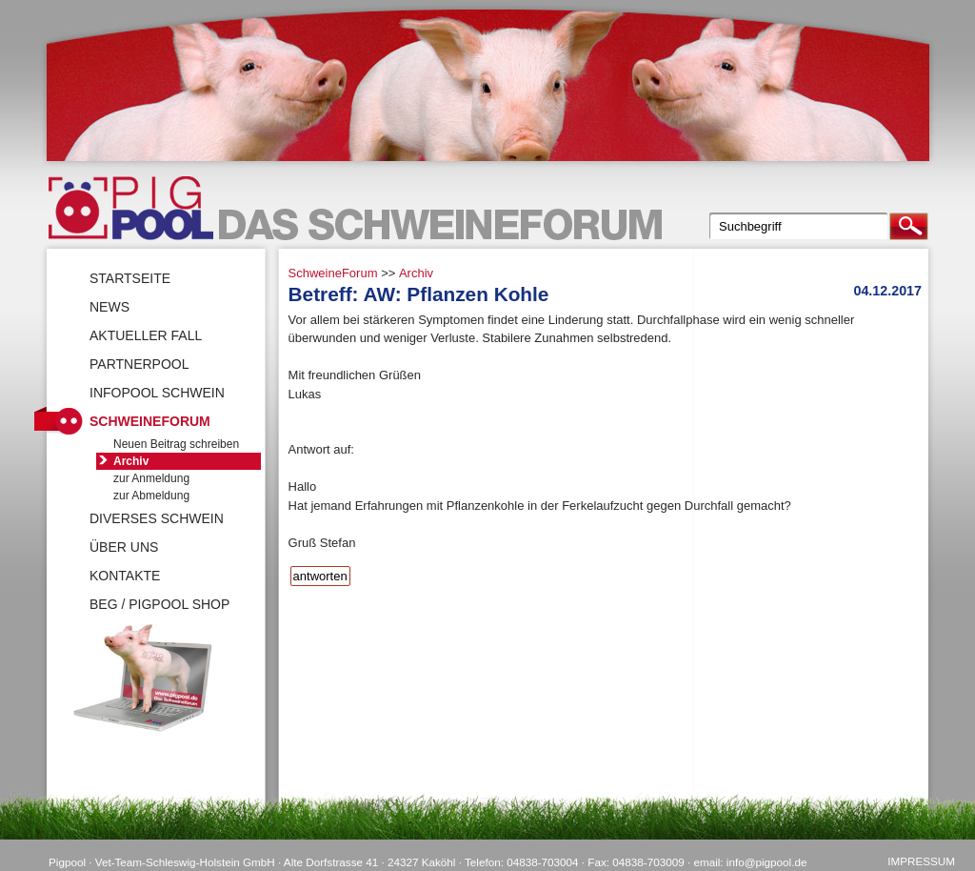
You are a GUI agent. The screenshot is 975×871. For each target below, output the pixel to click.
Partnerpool (139, 364)
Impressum (921, 861)
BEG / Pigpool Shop (159, 604)
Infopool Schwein (157, 392)
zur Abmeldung (151, 495)
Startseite (130, 278)
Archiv (416, 273)
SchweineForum (333, 273)
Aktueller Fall (146, 335)
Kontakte (125, 575)
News (109, 306)
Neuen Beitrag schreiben (176, 444)
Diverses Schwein (157, 518)
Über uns (124, 547)
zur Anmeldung (151, 478)
